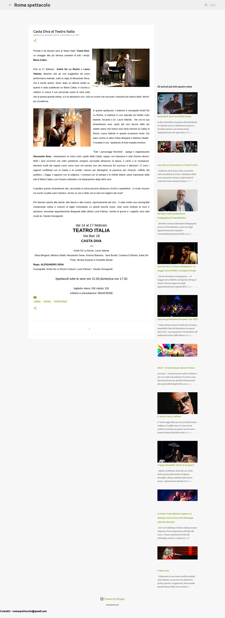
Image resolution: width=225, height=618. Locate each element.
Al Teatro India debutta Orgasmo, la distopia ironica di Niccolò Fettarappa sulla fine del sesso (175, 518)
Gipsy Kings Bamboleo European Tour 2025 (177, 319)
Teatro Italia (60, 301)
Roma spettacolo (32, 4)
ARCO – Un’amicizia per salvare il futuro (176, 368)
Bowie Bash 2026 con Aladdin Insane (174, 116)
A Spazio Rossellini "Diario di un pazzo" (176, 465)
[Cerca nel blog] (201, 5)
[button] (35, 41)
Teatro (47, 301)
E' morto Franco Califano (169, 416)
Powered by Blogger (112, 599)
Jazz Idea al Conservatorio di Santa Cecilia (177, 165)
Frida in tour (163, 571)
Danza (37, 301)
